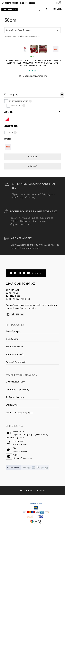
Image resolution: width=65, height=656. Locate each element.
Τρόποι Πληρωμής (14, 403)
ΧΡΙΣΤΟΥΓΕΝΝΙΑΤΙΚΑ (18, 157)
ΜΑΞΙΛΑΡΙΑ (16, 162)
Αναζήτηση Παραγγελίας (17, 445)
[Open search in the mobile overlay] (38, 9)
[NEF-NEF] (8, 202)
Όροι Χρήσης (12, 395)
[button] (32, 132)
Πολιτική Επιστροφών (16, 418)
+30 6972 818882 (28, 3)
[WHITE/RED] (7, 175)
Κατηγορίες (34, 151)
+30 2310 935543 (10, 3)
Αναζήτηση (32, 213)
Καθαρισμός (32, 222)
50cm (11, 189)
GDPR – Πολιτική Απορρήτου (19, 468)
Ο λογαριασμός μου (15, 438)
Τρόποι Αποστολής (15, 410)
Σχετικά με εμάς (13, 387)
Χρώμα (32, 168)
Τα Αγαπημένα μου (15, 453)
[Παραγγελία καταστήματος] (32, 30)
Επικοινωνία (11, 461)
